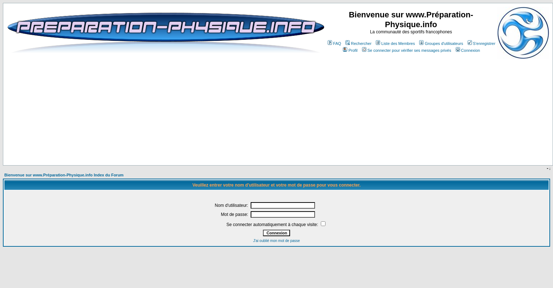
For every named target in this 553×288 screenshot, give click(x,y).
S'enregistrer (481, 43)
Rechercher (358, 43)
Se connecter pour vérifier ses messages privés (406, 50)
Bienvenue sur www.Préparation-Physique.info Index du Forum (64, 175)
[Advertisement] (193, 144)
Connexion (468, 50)
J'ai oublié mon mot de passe (276, 241)
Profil (350, 50)
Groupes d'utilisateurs (441, 43)
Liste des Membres (395, 43)
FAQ (334, 43)
